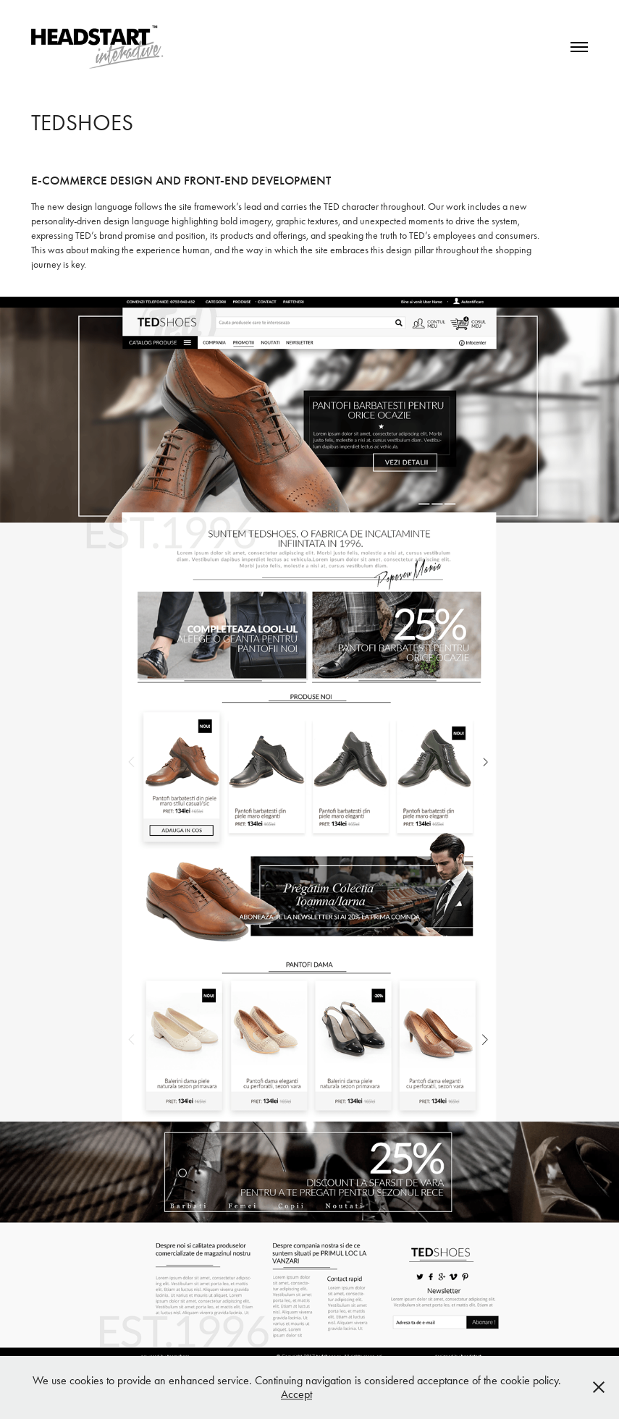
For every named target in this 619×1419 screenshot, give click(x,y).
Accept (296, 1394)
